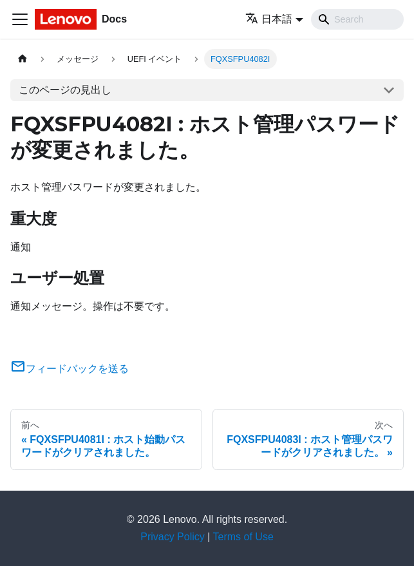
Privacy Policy (172, 536)
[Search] (357, 19)
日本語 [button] (268, 19)
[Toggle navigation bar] (20, 19)
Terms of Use (243, 536)
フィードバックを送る (69, 368)
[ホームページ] (22, 59)
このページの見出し (65, 89)
